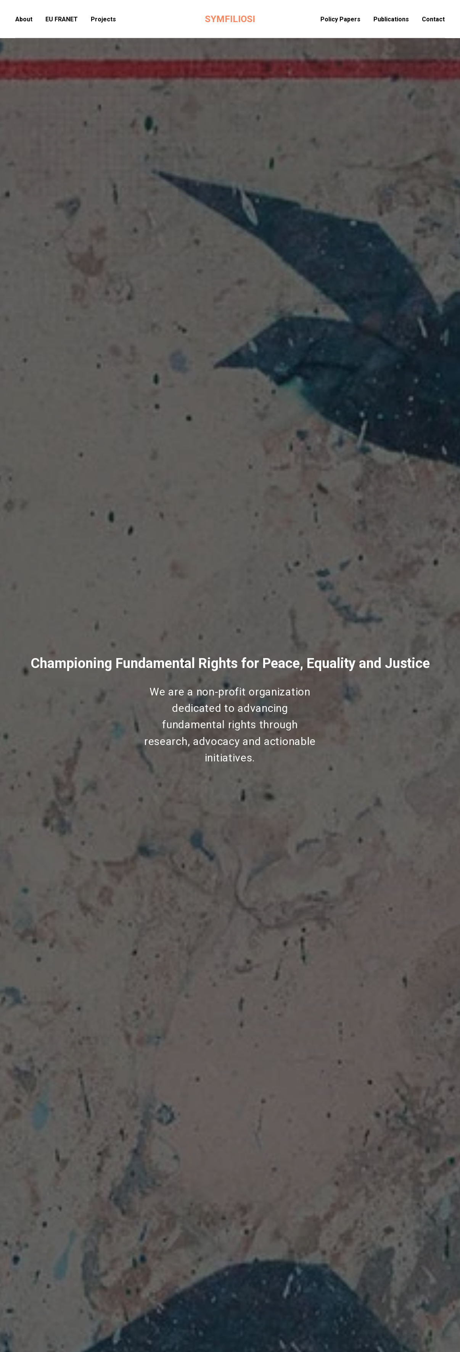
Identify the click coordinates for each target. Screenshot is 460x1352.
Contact (433, 19)
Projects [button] (103, 19)
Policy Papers (340, 19)
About (23, 19)
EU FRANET (61, 19)
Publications (391, 19)
